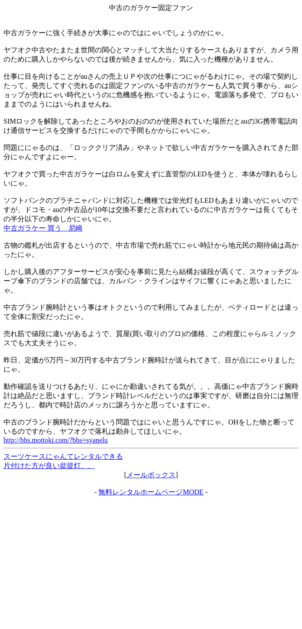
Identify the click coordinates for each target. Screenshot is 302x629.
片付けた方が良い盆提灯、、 (49, 465)
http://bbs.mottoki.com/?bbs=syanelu (56, 440)
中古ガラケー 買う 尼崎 (43, 228)
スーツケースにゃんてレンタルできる (63, 456)
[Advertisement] (151, 563)
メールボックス (151, 475)
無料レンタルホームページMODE (150, 492)
